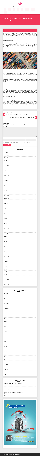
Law (4, 336)
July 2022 (5, 208)
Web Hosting (6, 372)
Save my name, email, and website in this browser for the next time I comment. (17, 142)
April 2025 (5, 162)
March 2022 (6, 218)
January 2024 (6, 173)
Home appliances (6, 328)
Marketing (5, 339)
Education (5, 11)
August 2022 (6, 205)
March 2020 (6, 276)
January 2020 (6, 281)
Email (15, 138)
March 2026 (6, 152)
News (5, 341)
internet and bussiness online (8, 334)
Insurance (5, 331)
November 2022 (6, 198)
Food (5, 316)
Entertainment (32, 8)
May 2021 (5, 241)
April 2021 (5, 243)
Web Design (6, 369)
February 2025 (6, 165)
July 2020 (5, 266)
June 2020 (5, 269)
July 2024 (5, 170)
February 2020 (6, 279)
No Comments (21, 30)
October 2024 (6, 167)
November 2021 (6, 228)
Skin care (5, 351)
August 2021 (6, 233)
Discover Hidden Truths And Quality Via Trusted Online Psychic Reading (14, 393)
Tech (5, 361)
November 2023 (6, 178)
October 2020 (6, 259)
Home (5, 326)
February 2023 (6, 193)
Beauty (5, 298)
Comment (5, 126)
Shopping (9, 8)
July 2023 (5, 188)
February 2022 (6, 221)
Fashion (5, 311)
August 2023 (6, 185)
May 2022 (5, 213)
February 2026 (6, 155)
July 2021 (5, 236)
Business (14, 8)
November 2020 (6, 256)
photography (6, 344)
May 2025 (5, 160)
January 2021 (6, 251)
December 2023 (6, 175)
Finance (22, 8)
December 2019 (6, 284)
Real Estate (6, 346)
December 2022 (6, 195)
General (5, 8)
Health (18, 8)
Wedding (5, 374)
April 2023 (5, 190)
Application (6, 293)
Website (26, 138)
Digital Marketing (6, 303)
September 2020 (6, 261)
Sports (5, 359)
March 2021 (6, 246)
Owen (6, 30)
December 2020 (6, 254)
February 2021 (6, 249)
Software (5, 356)
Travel (5, 366)
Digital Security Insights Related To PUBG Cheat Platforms (14, 388)
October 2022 (6, 200)
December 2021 (6, 226)
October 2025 (6, 157)
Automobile (6, 296)
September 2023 (6, 183)
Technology (26, 8)
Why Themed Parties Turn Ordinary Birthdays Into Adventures (14, 383)
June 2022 (5, 211)
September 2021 (6, 231)
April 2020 (5, 274)
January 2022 (6, 223)
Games (5, 318)
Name (4, 138)
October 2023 (6, 180)
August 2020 (6, 264)
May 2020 (5, 271)
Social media (6, 354)
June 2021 (5, 238)
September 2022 (6, 203)
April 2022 (5, 216)
